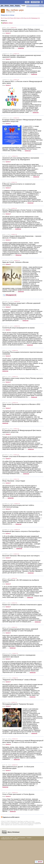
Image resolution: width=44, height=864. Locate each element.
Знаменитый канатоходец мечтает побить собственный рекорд (18, 506)
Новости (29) (20, 18)
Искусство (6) (27, 18)
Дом (2, 5)
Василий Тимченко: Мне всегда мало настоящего (21, 555)
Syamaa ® (8, 33)
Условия (29, 837)
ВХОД (27, 2)
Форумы (17, 5)
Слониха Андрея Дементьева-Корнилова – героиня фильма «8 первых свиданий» (21, 237)
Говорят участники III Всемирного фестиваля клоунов (22, 456)
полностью (21, 48)
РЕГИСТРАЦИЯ (35, 2)
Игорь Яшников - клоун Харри (13, 481)
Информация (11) (35, 18)
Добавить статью (7, 23)
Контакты (15, 838)
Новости (13, 27)
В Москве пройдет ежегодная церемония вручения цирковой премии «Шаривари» (21, 56)
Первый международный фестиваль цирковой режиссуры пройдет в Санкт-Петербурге (20, 630)
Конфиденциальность (6, 838)
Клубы (23, 5)
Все (2, 18)
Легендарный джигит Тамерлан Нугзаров (18, 704)
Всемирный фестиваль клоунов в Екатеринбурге (21, 531)
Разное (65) (13, 18)
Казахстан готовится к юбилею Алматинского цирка (22, 604)
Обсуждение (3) (9, 295)
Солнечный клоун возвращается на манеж (18, 328)
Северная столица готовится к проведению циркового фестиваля (18, 656)
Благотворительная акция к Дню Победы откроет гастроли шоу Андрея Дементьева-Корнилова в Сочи (22, 30)
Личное (7, 5)
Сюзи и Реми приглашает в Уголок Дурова (18, 794)
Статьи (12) (6, 18)
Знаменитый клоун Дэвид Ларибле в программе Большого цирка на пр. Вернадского (20, 158)
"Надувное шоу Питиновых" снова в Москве (19, 679)
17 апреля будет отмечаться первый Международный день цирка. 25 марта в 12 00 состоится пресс (22, 741)
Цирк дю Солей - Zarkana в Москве (15, 262)
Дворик (39, 862)
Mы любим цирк (15, 10)
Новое (12, 5)
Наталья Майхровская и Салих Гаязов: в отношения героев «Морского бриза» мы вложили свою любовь (22, 211)
